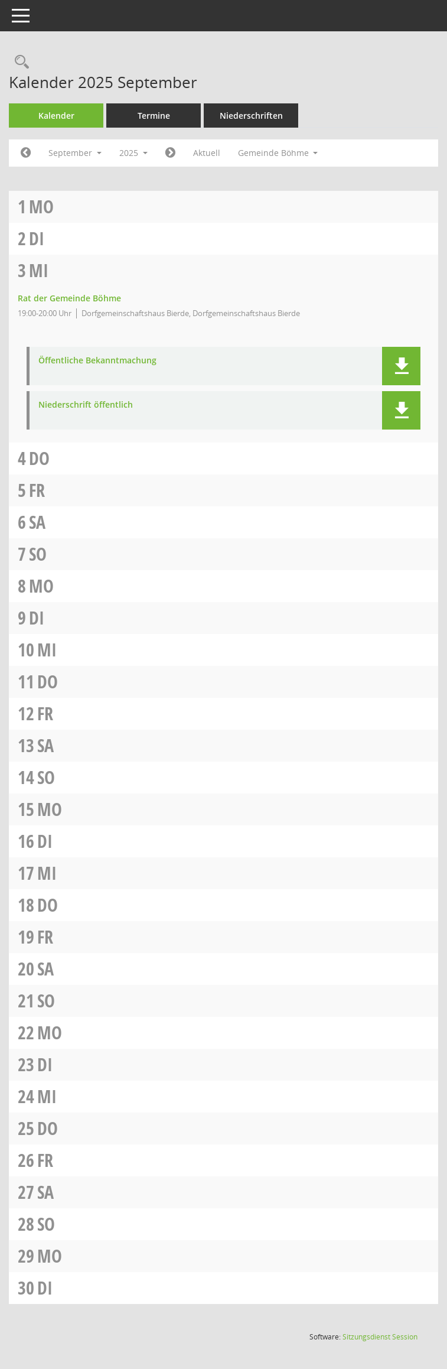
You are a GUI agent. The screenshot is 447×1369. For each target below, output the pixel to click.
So (38, 554)
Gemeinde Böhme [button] (278, 152)
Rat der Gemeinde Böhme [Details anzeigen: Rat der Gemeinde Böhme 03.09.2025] (69, 298)
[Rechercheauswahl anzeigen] (19, 62)
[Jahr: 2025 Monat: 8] (26, 153)
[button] (401, 366)
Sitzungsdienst (379, 1337)
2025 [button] (133, 152)
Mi (38, 270)
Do (39, 458)
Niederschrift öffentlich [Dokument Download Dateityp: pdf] (85, 405)
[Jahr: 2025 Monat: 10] (170, 153)
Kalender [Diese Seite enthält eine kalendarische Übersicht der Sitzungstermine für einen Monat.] (56, 115)
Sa (37, 522)
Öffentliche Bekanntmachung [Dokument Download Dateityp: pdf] (97, 361)
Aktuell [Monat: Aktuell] (206, 152)
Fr (37, 490)
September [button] (75, 152)
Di (36, 238)
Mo (41, 206)
